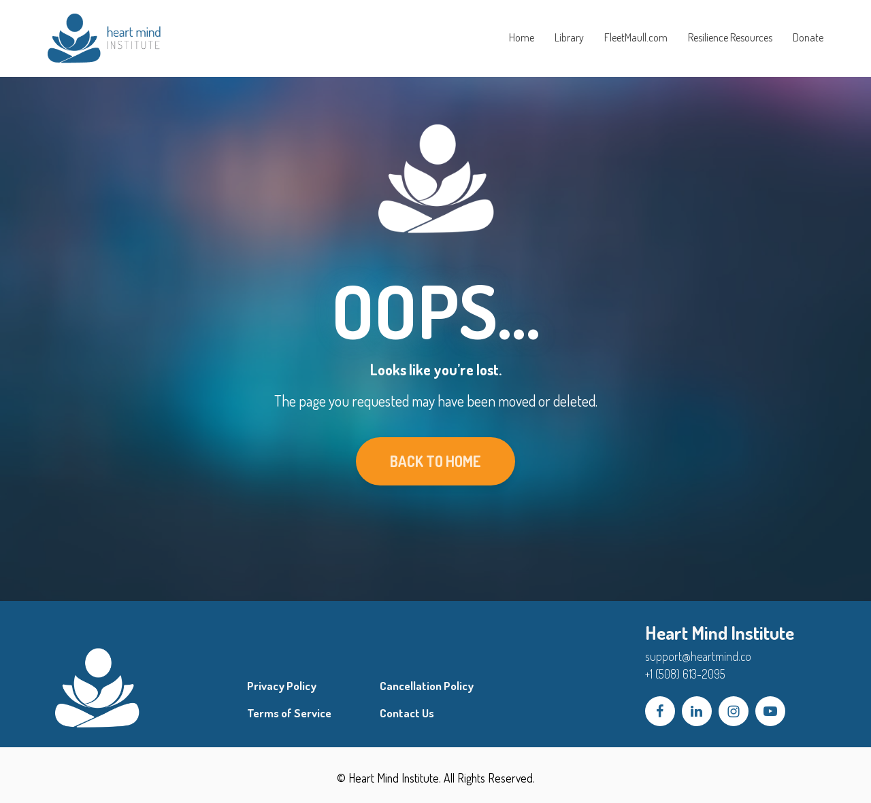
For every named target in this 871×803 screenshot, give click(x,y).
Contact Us (407, 713)
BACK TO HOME (435, 461)
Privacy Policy (281, 686)
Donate (808, 37)
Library (569, 37)
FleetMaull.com (636, 37)
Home (521, 37)
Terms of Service (289, 713)
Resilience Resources (730, 37)
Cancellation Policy (427, 686)
